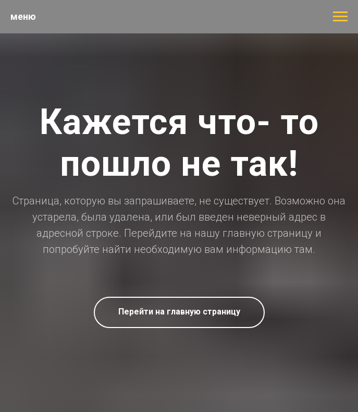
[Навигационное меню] (340, 16)
